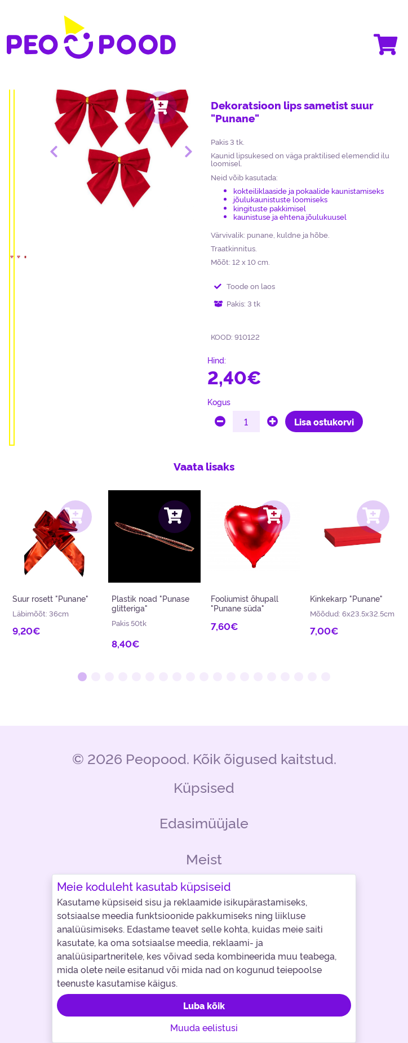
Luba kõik (204, 1005)
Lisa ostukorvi (324, 421)
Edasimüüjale (204, 822)
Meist (204, 858)
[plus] (272, 421)
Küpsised (204, 786)
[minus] (220, 421)
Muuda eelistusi (204, 1027)
